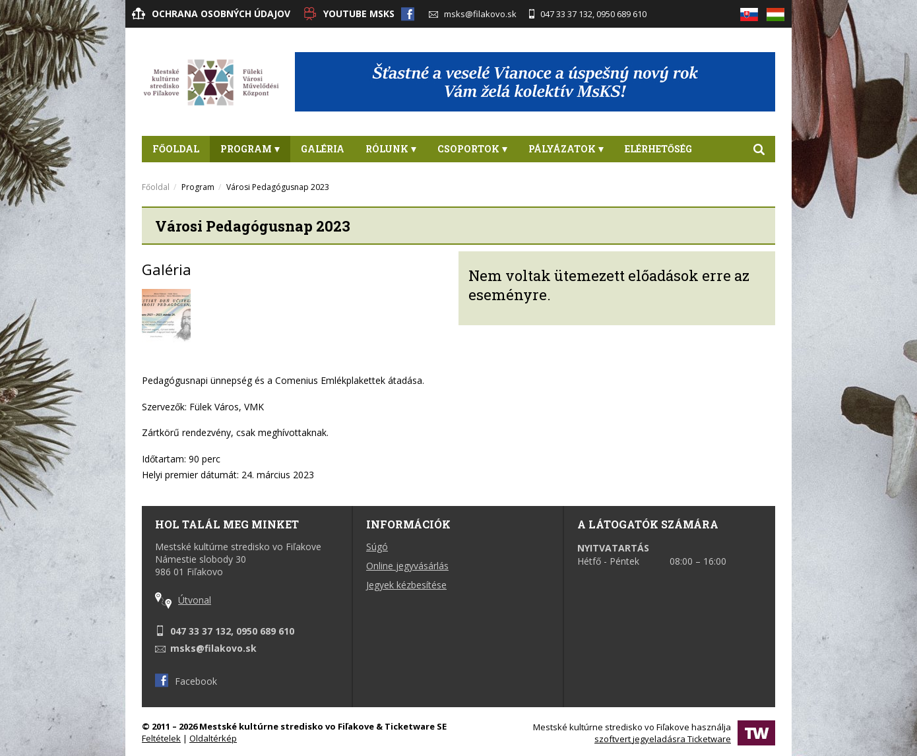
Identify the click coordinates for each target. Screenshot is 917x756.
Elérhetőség (658, 148)
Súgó (377, 546)
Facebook (186, 681)
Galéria (322, 148)
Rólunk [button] (390, 148)
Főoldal (175, 148)
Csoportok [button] (472, 148)
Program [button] (250, 148)
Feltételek (161, 738)
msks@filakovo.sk (473, 14)
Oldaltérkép (213, 738)
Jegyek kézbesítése (406, 585)
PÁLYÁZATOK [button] (566, 148)
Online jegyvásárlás (407, 565)
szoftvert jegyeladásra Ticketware (662, 739)
